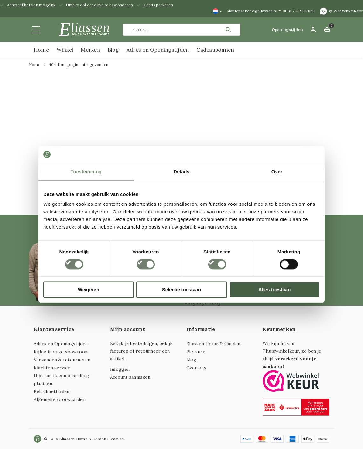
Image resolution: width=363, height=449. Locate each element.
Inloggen (120, 369)
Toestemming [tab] (86, 171)
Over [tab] (277, 171)
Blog (113, 49)
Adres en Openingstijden (158, 49)
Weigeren (88, 290)
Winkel (65, 49)
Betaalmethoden (51, 391)
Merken (90, 49)
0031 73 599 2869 (299, 11)
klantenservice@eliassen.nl (252, 11)
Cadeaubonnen (215, 49)
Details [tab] (181, 171)
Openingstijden (287, 29)
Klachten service (52, 367)
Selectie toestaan (181, 290)
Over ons (196, 367)
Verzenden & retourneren (62, 360)
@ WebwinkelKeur (346, 11)
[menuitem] (217, 11)
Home (41, 49)
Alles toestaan (274, 290)
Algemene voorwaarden (60, 399)
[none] (217, 11)
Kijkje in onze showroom (61, 352)
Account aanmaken (130, 377)
